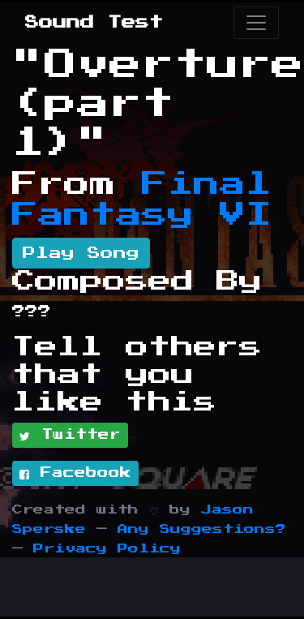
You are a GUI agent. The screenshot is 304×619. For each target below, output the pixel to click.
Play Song (81, 253)
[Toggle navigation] (256, 22)
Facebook (75, 473)
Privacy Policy (107, 549)
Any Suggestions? (202, 529)
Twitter (70, 435)
